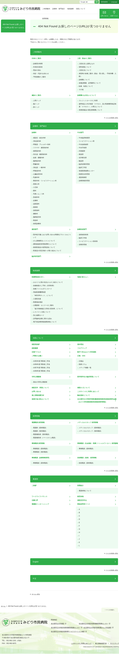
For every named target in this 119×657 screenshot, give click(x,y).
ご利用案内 (46, 9)
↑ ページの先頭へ (109, 610)
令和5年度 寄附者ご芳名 (41, 361)
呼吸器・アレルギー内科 (41, 144)
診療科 (34, 132)
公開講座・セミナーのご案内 (43, 305)
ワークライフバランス (39, 496)
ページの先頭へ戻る (112, 117)
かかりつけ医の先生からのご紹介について (48, 282)
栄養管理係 (83, 244)
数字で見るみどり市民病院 (86, 352)
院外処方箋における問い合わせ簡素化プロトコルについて (52, 236)
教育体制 (80, 496)
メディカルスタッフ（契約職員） (90, 431)
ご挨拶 (34, 485)
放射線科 (36, 210)
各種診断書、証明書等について (90, 83)
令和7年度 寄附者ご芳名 (41, 367)
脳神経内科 (37, 161)
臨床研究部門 (36, 256)
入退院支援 (37, 299)
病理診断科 (37, 223)
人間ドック (37, 100)
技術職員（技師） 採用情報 (86, 458)
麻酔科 (35, 214)
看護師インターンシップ (40, 504)
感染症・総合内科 (39, 138)
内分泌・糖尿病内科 (40, 154)
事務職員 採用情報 (38, 443)
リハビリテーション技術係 (88, 241)
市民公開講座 (36, 377)
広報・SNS (81, 356)
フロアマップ (82, 348)
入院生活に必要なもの (86, 63)
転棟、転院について (86, 86)
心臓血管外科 (38, 174)
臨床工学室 (83, 167)
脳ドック (36, 104)
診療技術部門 (82, 229)
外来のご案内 (36, 58)
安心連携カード (38, 315)
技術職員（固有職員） (86, 463)
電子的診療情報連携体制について (45, 322)
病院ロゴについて (83, 387)
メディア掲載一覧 (85, 367)
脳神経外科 (37, 217)
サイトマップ (114, 646)
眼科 (34, 190)
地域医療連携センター (86, 171)
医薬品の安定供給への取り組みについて (47, 250)
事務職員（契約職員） (41, 452)
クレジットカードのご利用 (88, 100)
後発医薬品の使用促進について (44, 247)
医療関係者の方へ (38, 277)
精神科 (35, 207)
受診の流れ (37, 70)
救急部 (81, 154)
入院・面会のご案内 (84, 58)
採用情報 (45, 18)
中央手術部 (83, 147)
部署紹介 (80, 485)
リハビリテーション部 (86, 141)
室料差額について (85, 67)
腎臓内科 (36, 164)
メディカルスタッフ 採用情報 (87, 422)
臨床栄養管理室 (84, 164)
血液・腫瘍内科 (38, 157)
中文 (34, 579)
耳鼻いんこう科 (38, 194)
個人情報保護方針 (38, 395)
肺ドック (36, 107)
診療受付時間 (38, 63)
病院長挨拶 (36, 344)
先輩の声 (35, 500)
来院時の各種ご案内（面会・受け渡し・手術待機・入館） (97, 75)
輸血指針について (83, 395)
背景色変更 (104, 2)
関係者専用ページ (83, 504)
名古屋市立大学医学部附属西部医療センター (66, 631)
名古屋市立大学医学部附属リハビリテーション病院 (69, 635)
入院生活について (85, 70)
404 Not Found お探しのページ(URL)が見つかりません (13, 26)
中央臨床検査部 (84, 138)
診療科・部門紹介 (58, 9)
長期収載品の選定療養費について (90, 110)
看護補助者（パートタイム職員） (45, 437)
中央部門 (80, 132)
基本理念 (80, 344)
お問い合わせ (104, 16)
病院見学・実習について (40, 387)
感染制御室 (83, 177)
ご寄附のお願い (37, 356)
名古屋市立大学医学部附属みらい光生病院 (100, 631)
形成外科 (36, 197)
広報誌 (81, 361)
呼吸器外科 (37, 171)
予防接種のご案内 (39, 77)
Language (114, 2)
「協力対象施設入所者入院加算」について (48, 308)
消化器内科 (37, 141)
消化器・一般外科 (39, 167)
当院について (80, 9)
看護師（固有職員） (40, 428)
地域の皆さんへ (82, 277)
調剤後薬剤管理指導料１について (45, 244)
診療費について (84, 79)
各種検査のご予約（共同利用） (44, 285)
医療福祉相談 (38, 302)
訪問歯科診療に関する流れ (42, 318)
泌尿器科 (36, 204)
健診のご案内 (36, 95)
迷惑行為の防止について (40, 399)
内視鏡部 (82, 151)
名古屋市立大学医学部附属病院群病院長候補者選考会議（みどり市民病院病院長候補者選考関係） (96, 400)
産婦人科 (36, 184)
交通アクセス (114, 16)
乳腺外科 (36, 177)
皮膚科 (35, 200)
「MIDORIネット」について (43, 295)
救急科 (35, 220)
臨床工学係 (83, 238)
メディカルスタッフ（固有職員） (90, 428)
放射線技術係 (83, 234)
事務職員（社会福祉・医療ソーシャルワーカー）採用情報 (97, 443)
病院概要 (35, 348)
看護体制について (85, 491)
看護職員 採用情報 (38, 422)
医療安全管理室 (84, 174)
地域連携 (70, 9)
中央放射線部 (83, 144)
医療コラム (83, 364)
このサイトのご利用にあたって (88, 391)
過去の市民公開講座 (40, 382)
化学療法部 (83, 157)
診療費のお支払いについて (86, 95)
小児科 (35, 187)
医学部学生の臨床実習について (88, 377)
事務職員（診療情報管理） (41, 458)
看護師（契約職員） (40, 431)
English (36, 562)
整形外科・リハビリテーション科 (45, 180)
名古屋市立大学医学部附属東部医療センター (84, 627)
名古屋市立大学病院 (58, 623)
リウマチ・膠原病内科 (41, 147)
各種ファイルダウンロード (42, 289)
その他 (81, 89)
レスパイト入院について (41, 312)
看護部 (35, 479)
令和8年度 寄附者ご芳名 (41, 371)
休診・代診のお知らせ (41, 73)
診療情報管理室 (84, 180)
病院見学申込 (82, 500)
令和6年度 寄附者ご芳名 (41, 364)
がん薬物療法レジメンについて (44, 241)
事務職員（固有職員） (41, 448)
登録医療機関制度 (39, 292)
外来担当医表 (38, 67)
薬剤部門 (35, 229)
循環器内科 (37, 151)
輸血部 (81, 161)
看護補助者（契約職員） (41, 434)
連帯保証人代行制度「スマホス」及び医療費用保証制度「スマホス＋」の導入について (97, 105)
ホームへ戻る (36, 594)
